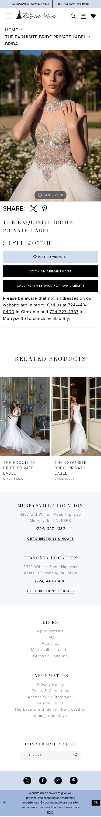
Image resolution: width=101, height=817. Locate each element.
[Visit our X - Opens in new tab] (27, 782)
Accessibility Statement (50, 698)
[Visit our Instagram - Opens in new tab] (58, 782)
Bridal (13, 44)
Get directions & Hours (50, 540)
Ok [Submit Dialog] (95, 804)
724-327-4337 (64, 312)
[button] (8, 16)
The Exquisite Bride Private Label (45, 37)
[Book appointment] (83, 16)
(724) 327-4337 (50, 530)
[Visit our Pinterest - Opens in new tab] (74, 782)
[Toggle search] (73, 16)
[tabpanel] (50, 125)
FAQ (51, 638)
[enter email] (50, 756)
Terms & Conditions (50, 692)
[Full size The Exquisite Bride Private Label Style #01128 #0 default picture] (50, 125)
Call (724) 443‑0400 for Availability (50, 286)
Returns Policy (50, 704)
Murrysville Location (50, 651)
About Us (50, 644)
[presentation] (25, 417)
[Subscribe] (76, 756)
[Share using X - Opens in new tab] (33, 208)
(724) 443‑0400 (50, 582)
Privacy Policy (50, 685)
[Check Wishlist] (93, 16)
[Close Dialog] (4, 804)
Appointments (50, 632)
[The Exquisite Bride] (36, 15)
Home (11, 30)
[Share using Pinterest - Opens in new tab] (44, 208)
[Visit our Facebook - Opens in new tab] (43, 782)
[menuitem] (8, 16)
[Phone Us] (31, 4)
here (50, 813)
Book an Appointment (50, 272)
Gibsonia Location (50, 657)
